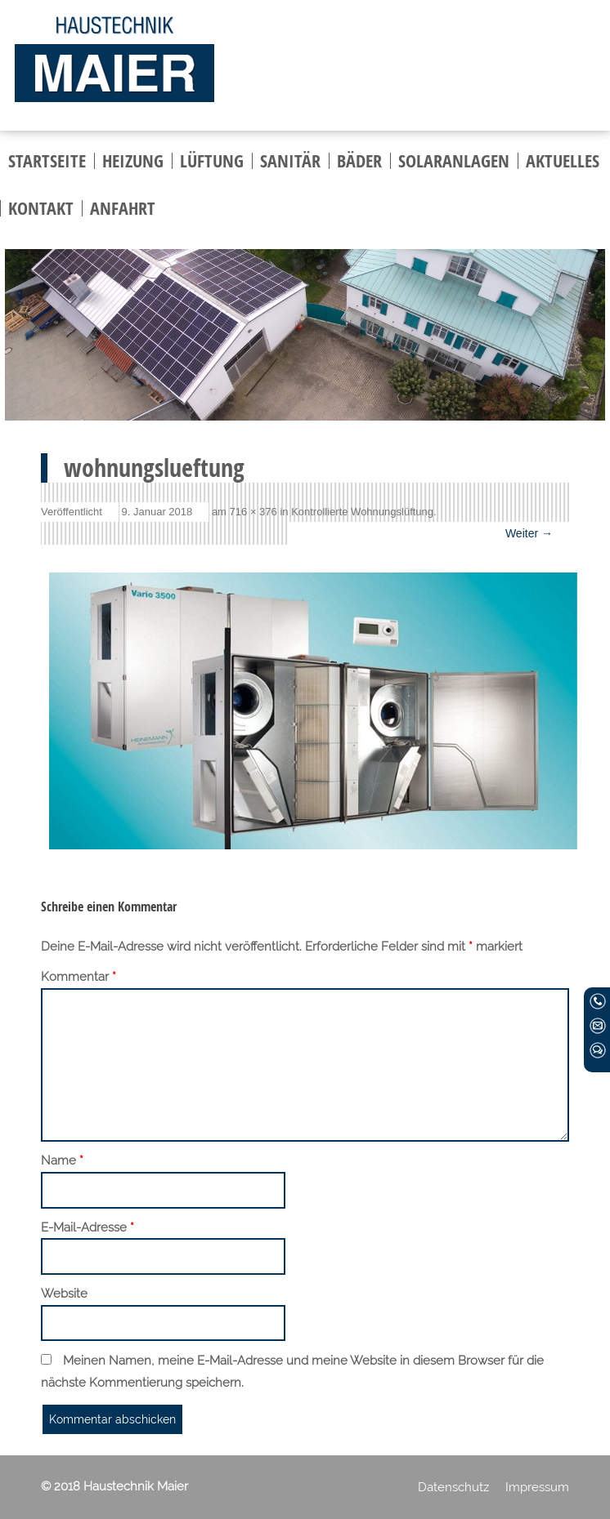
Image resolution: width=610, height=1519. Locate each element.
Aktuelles (562, 161)
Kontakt (41, 208)
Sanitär (290, 161)
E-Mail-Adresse (87, 1228)
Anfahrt (122, 208)
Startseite (47, 161)
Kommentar (78, 977)
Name (62, 1161)
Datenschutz (453, 1487)
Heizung (133, 161)
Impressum (537, 1487)
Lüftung (212, 161)
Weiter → (529, 533)
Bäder (359, 161)
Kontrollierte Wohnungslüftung (362, 512)
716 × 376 (253, 512)
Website (64, 1293)
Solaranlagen (453, 161)
